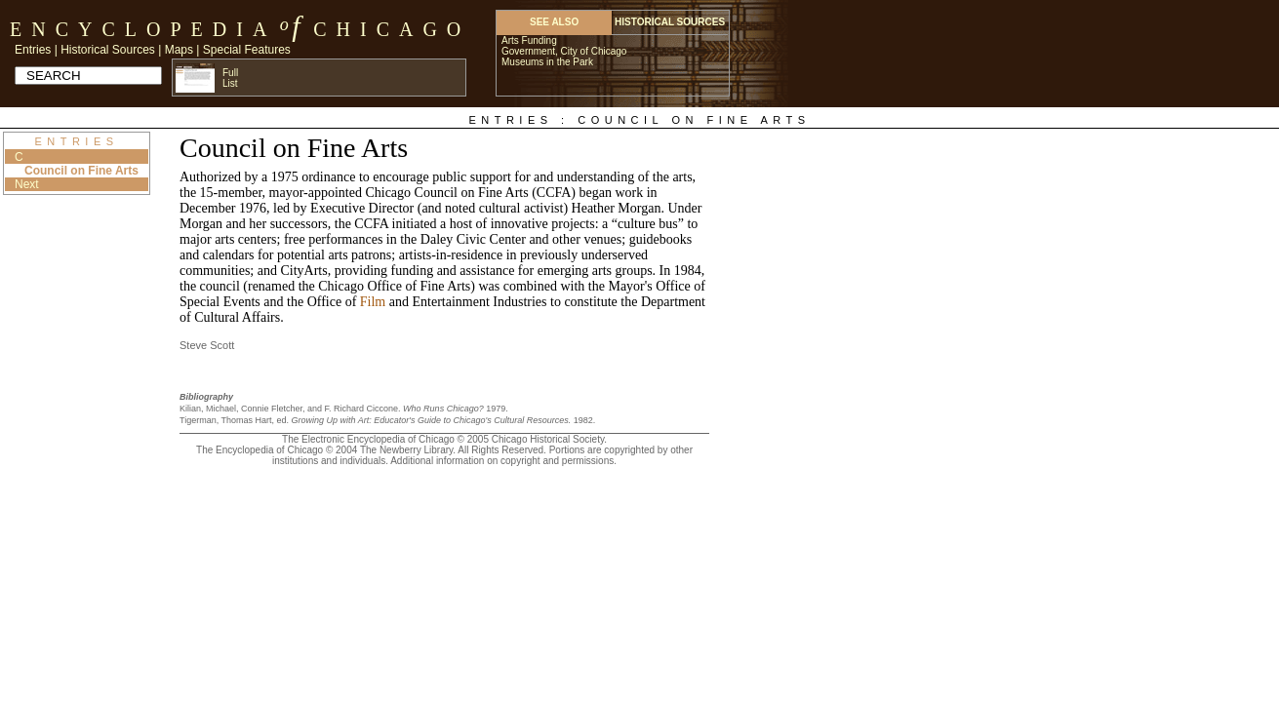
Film (372, 301)
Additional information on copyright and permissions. (503, 460)
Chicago (391, 29)
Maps (179, 50)
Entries (33, 50)
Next (27, 184)
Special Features (247, 50)
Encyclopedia (143, 29)
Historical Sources (107, 50)
